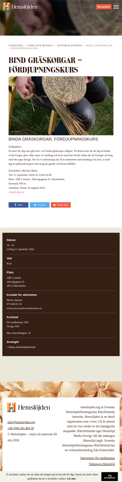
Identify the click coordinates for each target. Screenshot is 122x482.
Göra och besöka (40, 45)
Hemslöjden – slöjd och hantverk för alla (20, 8)
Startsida (16, 45)
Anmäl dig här (16, 192)
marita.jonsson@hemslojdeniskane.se (24, 308)
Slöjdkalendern (69, 45)
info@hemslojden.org (21, 422)
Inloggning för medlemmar (97, 458)
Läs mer (71, 478)
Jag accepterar (109, 476)
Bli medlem (104, 8)
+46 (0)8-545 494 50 (20, 428)
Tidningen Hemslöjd (102, 464)
